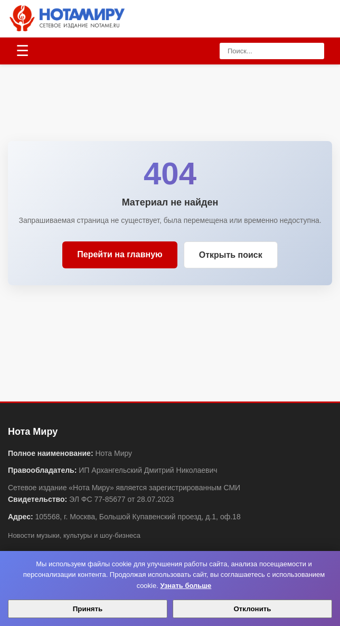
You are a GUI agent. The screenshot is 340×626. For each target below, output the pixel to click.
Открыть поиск (230, 254)
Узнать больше (185, 586)
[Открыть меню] (22, 51)
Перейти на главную (119, 254)
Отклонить (252, 609)
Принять (87, 609)
